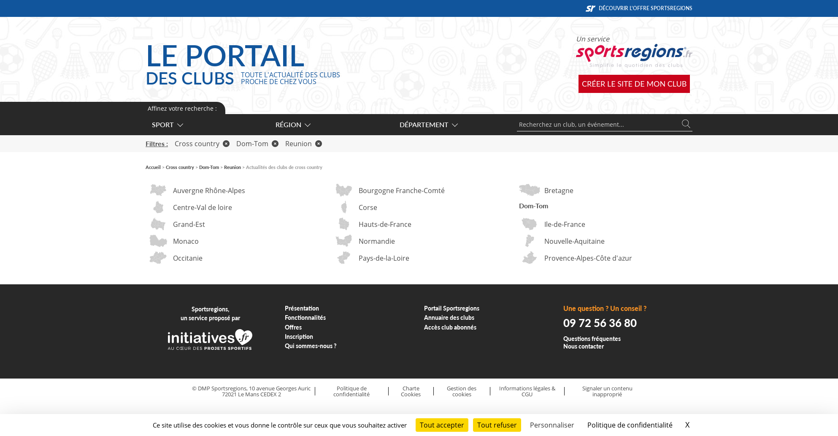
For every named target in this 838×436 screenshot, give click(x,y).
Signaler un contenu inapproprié (607, 391)
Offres (293, 327)
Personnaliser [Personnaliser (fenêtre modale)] (552, 425)
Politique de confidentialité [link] (630, 425)
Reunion (303, 143)
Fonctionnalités (305, 317)
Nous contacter (583, 346)
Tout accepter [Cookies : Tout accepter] (442, 425)
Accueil (153, 167)
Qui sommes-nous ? (311, 345)
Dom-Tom (257, 143)
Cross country (202, 143)
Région (293, 124)
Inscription (299, 336)
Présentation (302, 308)
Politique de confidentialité (351, 391)
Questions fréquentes (592, 338)
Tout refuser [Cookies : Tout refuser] (497, 425)
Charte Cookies (411, 391)
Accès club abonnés (450, 327)
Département (428, 124)
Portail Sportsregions (451, 308)
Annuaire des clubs (449, 317)
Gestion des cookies (461, 391)
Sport (167, 124)
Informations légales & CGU (527, 391)
